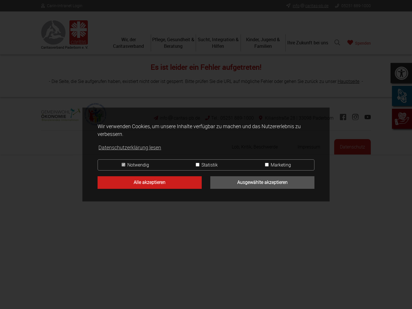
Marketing (278, 165)
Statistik (207, 165)
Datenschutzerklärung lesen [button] (129, 147)
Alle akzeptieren (149, 182)
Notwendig (135, 165)
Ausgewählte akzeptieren (262, 182)
